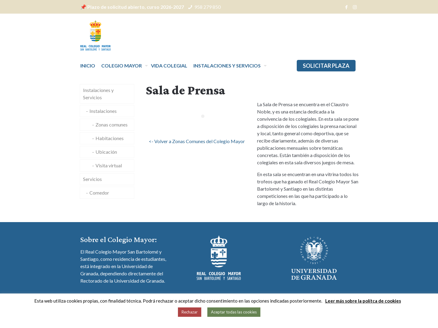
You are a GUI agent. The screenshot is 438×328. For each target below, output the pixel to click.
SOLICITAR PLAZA (326, 65)
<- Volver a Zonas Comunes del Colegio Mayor (197, 141)
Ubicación (106, 152)
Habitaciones (109, 138)
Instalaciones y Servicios (98, 93)
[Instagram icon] (355, 7)
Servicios (92, 179)
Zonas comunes (111, 124)
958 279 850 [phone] (207, 7)
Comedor (99, 192)
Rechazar (190, 312)
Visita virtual (108, 165)
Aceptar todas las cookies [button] (234, 312)
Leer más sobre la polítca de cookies (363, 300)
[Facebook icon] (346, 7)
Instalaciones (103, 111)
